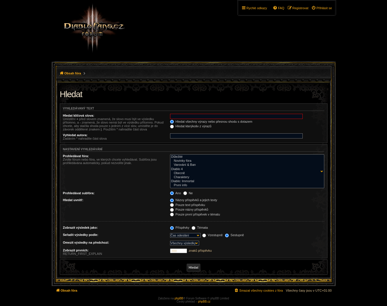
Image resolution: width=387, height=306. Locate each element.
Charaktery (246, 177)
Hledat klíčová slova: (78, 115)
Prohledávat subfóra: (79, 193)
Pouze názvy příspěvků (189, 209)
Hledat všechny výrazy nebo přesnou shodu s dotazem (211, 121)
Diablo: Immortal (246, 181)
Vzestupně (212, 235)
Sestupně (234, 235)
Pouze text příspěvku (187, 205)
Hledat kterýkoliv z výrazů (190, 126)
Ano (175, 193)
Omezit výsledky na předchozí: (86, 242)
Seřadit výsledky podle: (80, 234)
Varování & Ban (246, 165)
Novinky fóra (246, 161)
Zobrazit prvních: (76, 250)
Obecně (246, 173)
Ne (188, 193)
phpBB (179, 298)
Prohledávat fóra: (76, 156)
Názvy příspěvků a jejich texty (193, 200)
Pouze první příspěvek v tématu (195, 214)
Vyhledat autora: (75, 135)
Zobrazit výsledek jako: (80, 227)
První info (246, 185)
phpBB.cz (204, 301)
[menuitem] (321, 8)
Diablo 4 (246, 169)
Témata (200, 227)
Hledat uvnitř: (73, 200)
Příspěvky (179, 227)
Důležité (246, 157)
